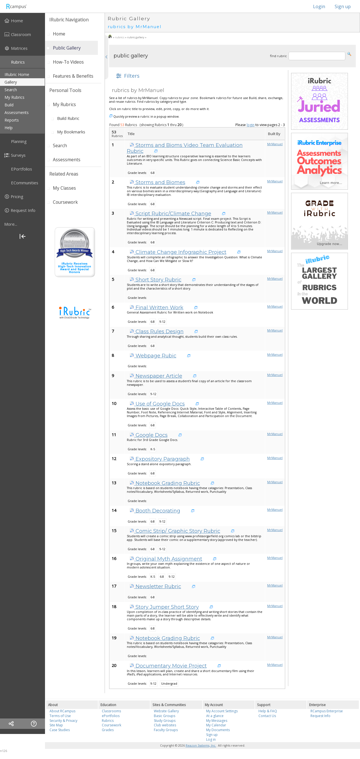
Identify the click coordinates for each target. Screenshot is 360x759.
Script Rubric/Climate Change (170, 214)
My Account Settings (222, 711)
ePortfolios (111, 715)
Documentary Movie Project (168, 666)
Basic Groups (164, 715)
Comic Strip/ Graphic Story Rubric (175, 531)
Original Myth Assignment (166, 559)
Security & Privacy (63, 720)
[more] (22, 224)
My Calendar (216, 725)
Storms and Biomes (157, 182)
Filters (127, 75)
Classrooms (111, 711)
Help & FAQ (267, 711)
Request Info (320, 715)
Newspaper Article (156, 376)
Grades (108, 729)
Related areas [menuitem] (63, 174)
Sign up (343, 6)
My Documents (218, 729)
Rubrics (108, 720)
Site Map (56, 725)
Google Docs (149, 435)
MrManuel (275, 144)
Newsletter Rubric (155, 586)
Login (316, 6)
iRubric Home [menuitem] (16, 74)
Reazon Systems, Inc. (201, 745)
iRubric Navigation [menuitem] (69, 20)
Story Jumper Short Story (164, 607)
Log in (211, 739)
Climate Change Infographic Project (178, 252)
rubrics (119, 37)
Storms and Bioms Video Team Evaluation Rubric (185, 148)
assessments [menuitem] (16, 112)
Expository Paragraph (160, 459)
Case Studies (60, 729)
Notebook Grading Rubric (165, 483)
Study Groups (165, 720)
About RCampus (62, 711)
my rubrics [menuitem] (14, 97)
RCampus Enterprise (326, 711)
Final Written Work (156, 308)
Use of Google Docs (157, 404)
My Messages (216, 720)
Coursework (111, 725)
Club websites (165, 725)
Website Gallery (166, 711)
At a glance (215, 715)
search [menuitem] (10, 89)
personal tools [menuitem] (65, 90)
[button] (349, 54)
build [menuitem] (9, 105)
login (251, 124)
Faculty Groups (166, 729)
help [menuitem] (8, 127)
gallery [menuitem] (10, 82)
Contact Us (267, 715)
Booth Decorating (155, 511)
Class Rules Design (157, 331)
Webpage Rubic (153, 356)
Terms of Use (60, 715)
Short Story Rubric (155, 280)
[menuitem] (22, 20)
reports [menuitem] (11, 120)
